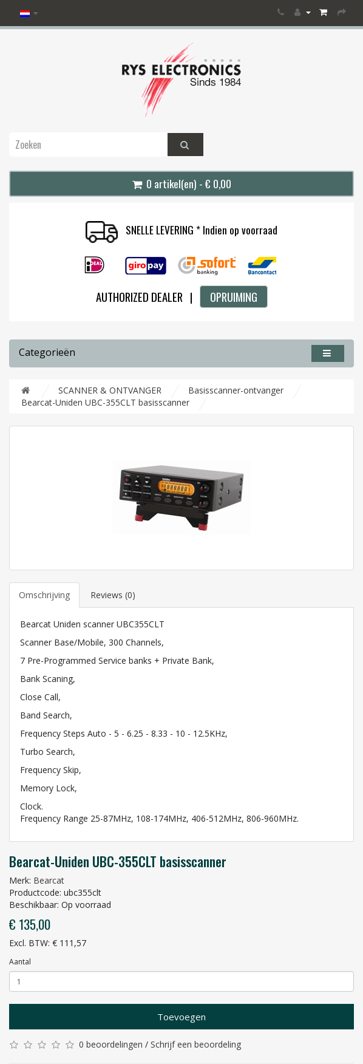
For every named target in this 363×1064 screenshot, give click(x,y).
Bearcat (48, 880)
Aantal (20, 962)
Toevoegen (181, 1017)
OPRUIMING (233, 296)
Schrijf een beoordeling (196, 1044)
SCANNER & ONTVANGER (109, 390)
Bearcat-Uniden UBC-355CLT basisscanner (105, 402)
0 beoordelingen (111, 1044)
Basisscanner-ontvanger (235, 390)
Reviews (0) (112, 595)
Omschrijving (44, 595)
